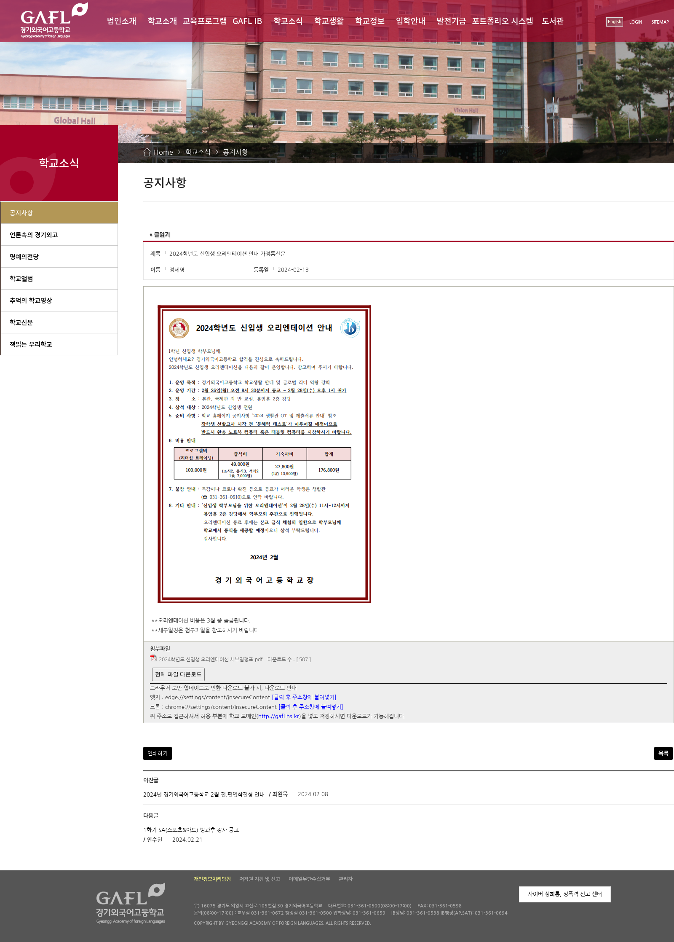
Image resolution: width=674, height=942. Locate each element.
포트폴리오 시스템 (502, 20)
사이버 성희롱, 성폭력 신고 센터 (565, 894)
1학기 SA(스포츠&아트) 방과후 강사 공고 (191, 829)
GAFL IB (247, 20)
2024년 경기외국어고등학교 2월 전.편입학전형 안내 (204, 794)
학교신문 (21, 322)
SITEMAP (660, 22)
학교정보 (370, 20)
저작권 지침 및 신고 (259, 879)
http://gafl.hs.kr (278, 716)
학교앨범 (21, 278)
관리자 (346, 879)
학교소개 (162, 20)
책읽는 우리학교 (31, 344)
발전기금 (451, 20)
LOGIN (635, 22)
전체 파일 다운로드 (178, 674)
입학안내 (410, 20)
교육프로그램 (205, 20)
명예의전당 (24, 256)
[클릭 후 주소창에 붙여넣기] (304, 697)
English (614, 22)
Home (163, 152)
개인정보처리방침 (212, 879)
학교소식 (288, 20)
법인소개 (121, 20)
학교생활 (329, 20)
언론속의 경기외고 (34, 234)
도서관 (553, 20)
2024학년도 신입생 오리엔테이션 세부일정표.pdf (210, 659)
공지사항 (235, 152)
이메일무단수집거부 (309, 879)
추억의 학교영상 (31, 300)
